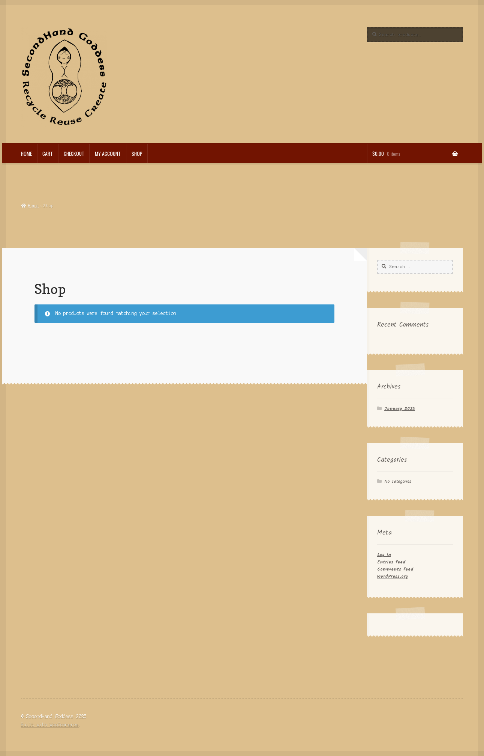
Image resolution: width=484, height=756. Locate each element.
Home (26, 153)
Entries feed (391, 562)
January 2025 (399, 408)
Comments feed (395, 569)
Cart (47, 153)
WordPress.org (392, 576)
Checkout (74, 153)
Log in (384, 554)
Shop (137, 153)
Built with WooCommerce (50, 724)
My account (108, 153)
